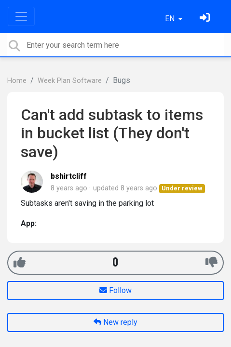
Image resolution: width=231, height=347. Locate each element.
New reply (115, 322)
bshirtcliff (69, 176)
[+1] (20, 262)
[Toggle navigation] (21, 16)
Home (17, 81)
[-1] (211, 262)
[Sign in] (206, 18)
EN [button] (171, 18)
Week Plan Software (70, 81)
